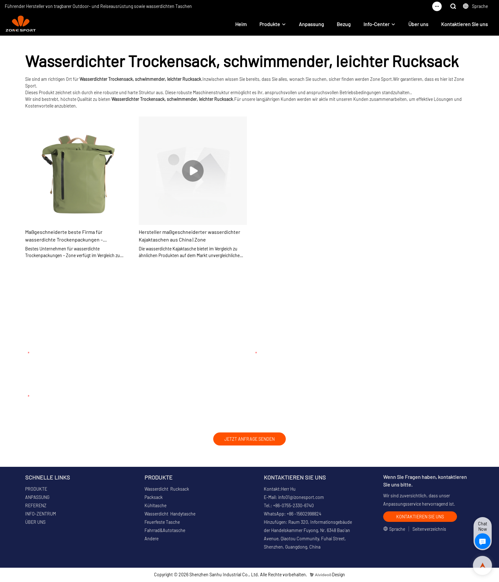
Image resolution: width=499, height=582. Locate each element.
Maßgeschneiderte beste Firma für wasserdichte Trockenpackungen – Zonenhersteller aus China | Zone (64, 236)
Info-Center (376, 24)
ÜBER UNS (35, 522)
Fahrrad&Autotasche (164, 531)
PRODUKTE (36, 489)
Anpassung (311, 24)
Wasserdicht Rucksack (166, 489)
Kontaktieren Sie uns (464, 24)
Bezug (344, 24)
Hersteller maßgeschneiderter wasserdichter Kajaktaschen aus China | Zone (189, 235)
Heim (241, 24)
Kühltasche (155, 506)
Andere (151, 539)
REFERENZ (35, 506)
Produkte (269, 24)
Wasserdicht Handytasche (169, 514)
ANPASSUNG (37, 498)
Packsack (153, 498)
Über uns (418, 24)
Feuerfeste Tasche (162, 522)
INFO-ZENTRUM (40, 514)
